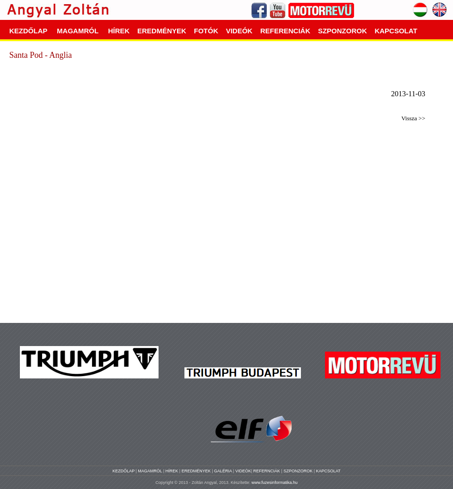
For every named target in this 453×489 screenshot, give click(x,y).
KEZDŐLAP (28, 31)
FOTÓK (206, 31)
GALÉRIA (223, 471)
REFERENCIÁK (285, 31)
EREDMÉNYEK (161, 31)
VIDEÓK (239, 31)
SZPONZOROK (342, 31)
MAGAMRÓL (77, 31)
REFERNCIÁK (267, 471)
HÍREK (119, 31)
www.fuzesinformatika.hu (274, 482)
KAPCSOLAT (395, 31)
